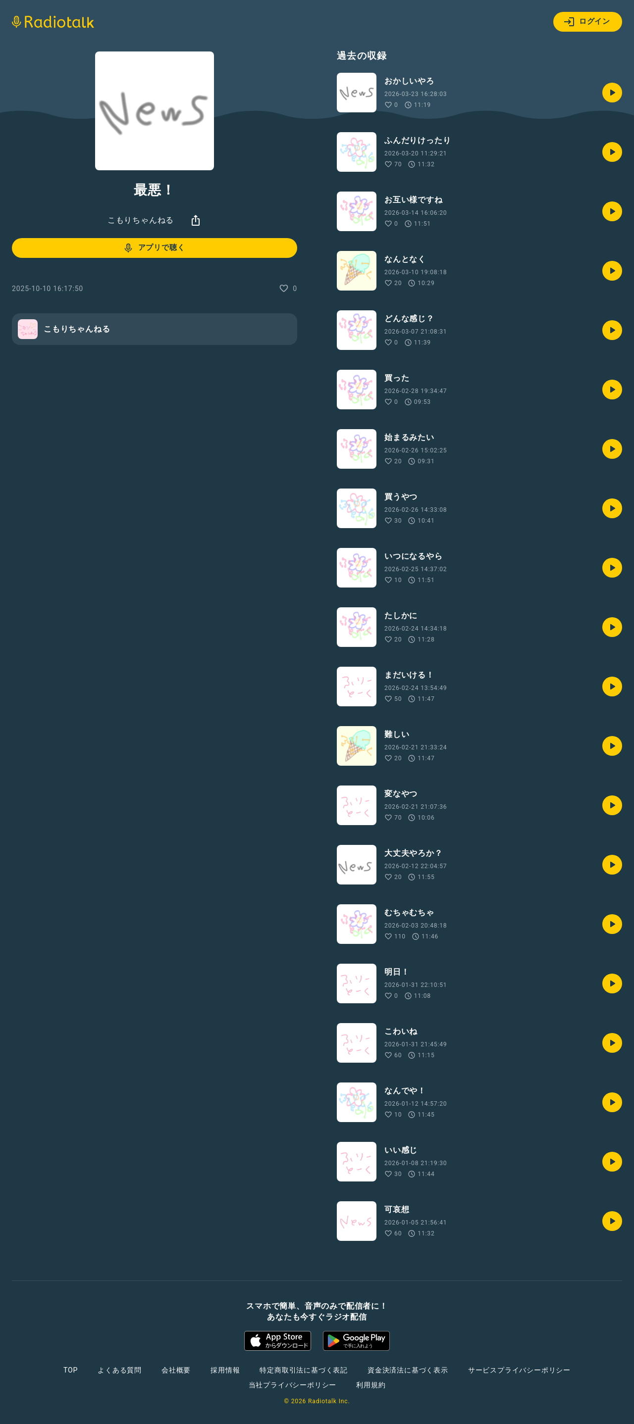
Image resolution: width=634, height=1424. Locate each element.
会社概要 (176, 1370)
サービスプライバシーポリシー (519, 1370)
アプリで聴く (153, 248)
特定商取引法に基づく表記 (304, 1370)
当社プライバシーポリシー (293, 1385)
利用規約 (370, 1385)
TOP (70, 1370)
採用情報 (225, 1370)
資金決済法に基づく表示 (408, 1370)
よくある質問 (120, 1370)
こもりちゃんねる (140, 220)
